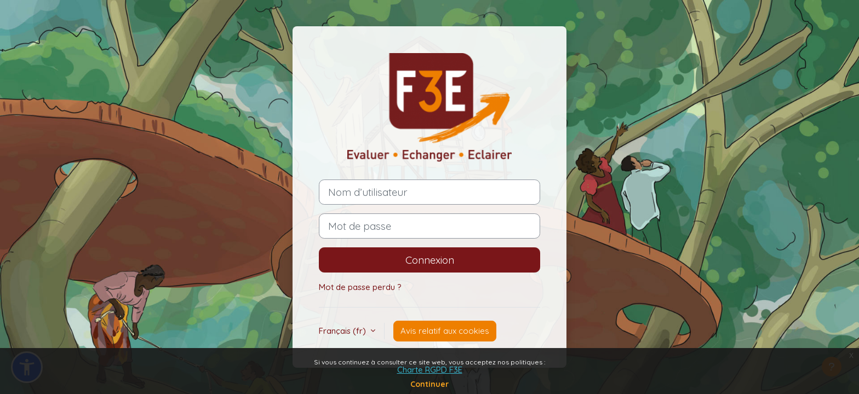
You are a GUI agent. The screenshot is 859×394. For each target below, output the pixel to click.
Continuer (429, 384)
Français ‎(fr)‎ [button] (343, 331)
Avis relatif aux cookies (444, 331)
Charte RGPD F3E (429, 369)
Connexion (429, 259)
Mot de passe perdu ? (360, 287)
